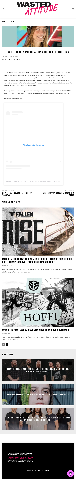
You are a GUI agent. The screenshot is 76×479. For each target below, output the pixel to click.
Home (4, 21)
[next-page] (7, 344)
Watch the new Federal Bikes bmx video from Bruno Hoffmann (35, 329)
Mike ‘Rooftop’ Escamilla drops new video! (58, 194)
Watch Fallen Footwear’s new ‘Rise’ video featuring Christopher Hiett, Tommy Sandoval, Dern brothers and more (37, 260)
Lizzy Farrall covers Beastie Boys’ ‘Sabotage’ (17, 194)
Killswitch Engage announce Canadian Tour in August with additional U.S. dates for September (38, 370)
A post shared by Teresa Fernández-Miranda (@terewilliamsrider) (38, 181)
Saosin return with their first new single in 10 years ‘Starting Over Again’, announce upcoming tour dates (38, 418)
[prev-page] (3, 344)
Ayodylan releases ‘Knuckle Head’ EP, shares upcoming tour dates (38, 394)
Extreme (11, 21)
